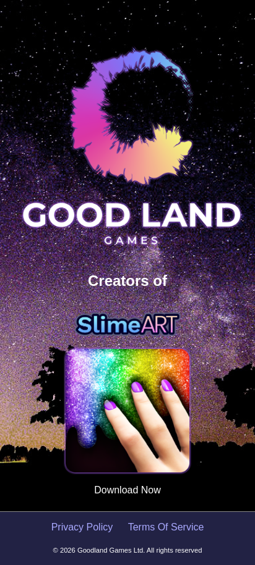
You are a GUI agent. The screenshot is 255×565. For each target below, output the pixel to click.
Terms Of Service (166, 527)
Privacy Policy (83, 527)
